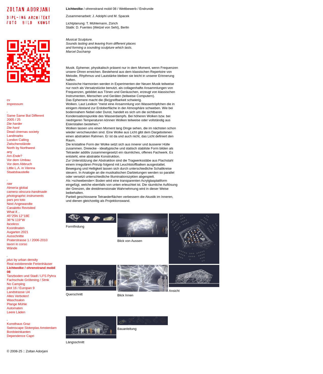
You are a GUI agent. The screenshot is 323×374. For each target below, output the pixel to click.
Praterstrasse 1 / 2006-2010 (27, 240)
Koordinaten (15, 228)
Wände (12, 248)
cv (8, 100)
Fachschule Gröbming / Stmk (28, 280)
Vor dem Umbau (19, 160)
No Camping (16, 284)
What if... (13, 212)
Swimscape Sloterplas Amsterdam (32, 328)
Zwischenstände (19, 144)
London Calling (18, 140)
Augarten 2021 (17, 232)
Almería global (17, 188)
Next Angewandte (20, 204)
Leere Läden (16, 312)
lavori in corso (17, 244)
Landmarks (15, 136)
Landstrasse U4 (18, 292)
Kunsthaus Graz (18, 324)
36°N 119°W (16, 220)
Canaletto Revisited (21, 208)
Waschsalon (15, 300)
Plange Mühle (17, 304)
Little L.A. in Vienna (21, 168)
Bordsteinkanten (19, 332)
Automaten (15, 308)
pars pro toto (16, 200)
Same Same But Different (25, 115)
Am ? (14, 156)
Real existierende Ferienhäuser (29, 264)
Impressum (15, 104)
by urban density (22, 260)
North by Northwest (21, 148)
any (9, 152)
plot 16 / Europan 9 (21, 288)
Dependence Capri (20, 336)
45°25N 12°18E (18, 216)
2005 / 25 (13, 119)
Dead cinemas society (23, 132)
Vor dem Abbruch (19, 164)
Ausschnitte (15, 236)
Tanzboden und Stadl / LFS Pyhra (31, 276)
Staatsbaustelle (18, 172)
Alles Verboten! (18, 296)
